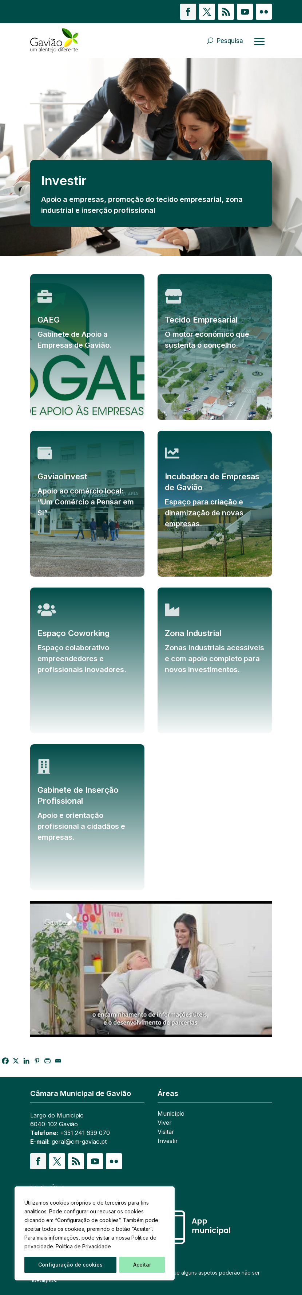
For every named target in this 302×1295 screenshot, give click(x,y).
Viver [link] (165, 1123)
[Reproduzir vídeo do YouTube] (151, 969)
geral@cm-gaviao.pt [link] (79, 1141)
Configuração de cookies (70, 1264)
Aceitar (142, 1264)
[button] (188, 12)
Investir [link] (168, 1141)
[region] (95, 1233)
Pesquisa (230, 40)
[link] (54, 40)
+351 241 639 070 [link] (85, 1132)
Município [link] (171, 1114)
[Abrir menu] (259, 41)
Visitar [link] (166, 1132)
